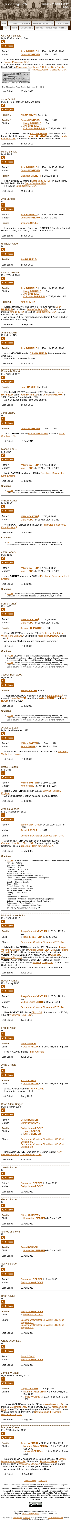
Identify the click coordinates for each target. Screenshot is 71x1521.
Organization (13, 23)
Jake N (32, 1131)
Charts (58, 23)
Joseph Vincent (34, 931)
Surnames (36, 23)
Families (24, 23)
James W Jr (33, 1397)
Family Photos (25, 28)
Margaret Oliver (35, 1391)
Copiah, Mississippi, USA (16, 62)
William (29, 465)
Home (3, 23)
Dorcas (30, 54)
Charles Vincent (42, 950)
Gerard (29, 1120)
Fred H (28, 1080)
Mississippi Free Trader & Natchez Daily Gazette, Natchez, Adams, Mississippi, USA (41, 68)
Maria (27, 468)
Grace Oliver (33, 1314)
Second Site (26, 1518)
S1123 (10, 861)
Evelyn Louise (32, 1128)
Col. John (34, 128)
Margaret (29, 1388)
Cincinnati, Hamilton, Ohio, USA (17, 843)
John (29, 51)
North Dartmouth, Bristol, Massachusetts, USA (31, 1153)
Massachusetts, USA (53, 1404)
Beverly (32, 937)
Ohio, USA (36, 1012)
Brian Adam (32, 1183)
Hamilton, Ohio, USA (43, 962)
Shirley (30, 1123)
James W (29, 1443)
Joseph (31, 628)
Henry (32, 123)
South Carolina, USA (35, 183)
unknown (29, 223)
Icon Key (39, 28)
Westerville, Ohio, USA (20, 1015)
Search (14, 28)
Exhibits (66, 23)
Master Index (48, 23)
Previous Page (51, 28)
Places (6, 28)
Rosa (29, 830)
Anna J (28, 1043)
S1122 (10, 491)
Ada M (31, 1046)
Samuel (30, 824)
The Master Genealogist (55, 1518)
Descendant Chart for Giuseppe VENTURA (42, 835)
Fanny (29, 690)
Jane (28, 746)
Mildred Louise (32, 1002)
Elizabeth (31, 176)
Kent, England (54, 695)
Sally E (32, 1134)
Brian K (28, 1356)
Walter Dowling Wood (30, 1514)
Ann (29, 115)
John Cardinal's (17, 1518)
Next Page (63, 28)
